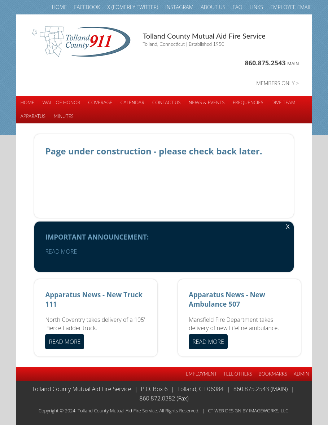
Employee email (290, 7)
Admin (301, 374)
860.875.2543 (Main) (260, 389)
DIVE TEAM (283, 102)
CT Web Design (224, 410)
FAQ (237, 7)
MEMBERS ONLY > (277, 83)
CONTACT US (166, 102)
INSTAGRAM (179, 7)
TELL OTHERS (237, 374)
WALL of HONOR (61, 102)
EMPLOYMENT (201, 374)
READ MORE (61, 251)
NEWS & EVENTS (207, 102)
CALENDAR (132, 102)
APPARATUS (32, 116)
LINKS (256, 7)
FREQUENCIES (248, 102)
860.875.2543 (272, 62)
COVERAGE (100, 102)
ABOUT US (213, 7)
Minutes (63, 116)
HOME (59, 7)
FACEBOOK (87, 7)
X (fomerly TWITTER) (132, 7)
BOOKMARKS (273, 374)
